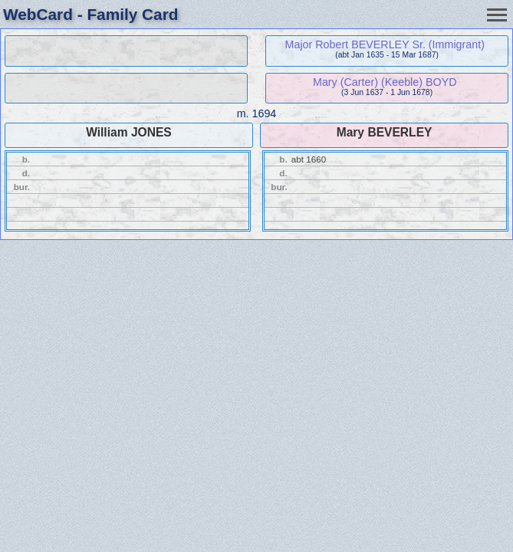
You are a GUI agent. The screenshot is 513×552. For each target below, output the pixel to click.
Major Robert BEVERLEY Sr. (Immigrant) (385, 44)
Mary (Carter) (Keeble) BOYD (385, 82)
